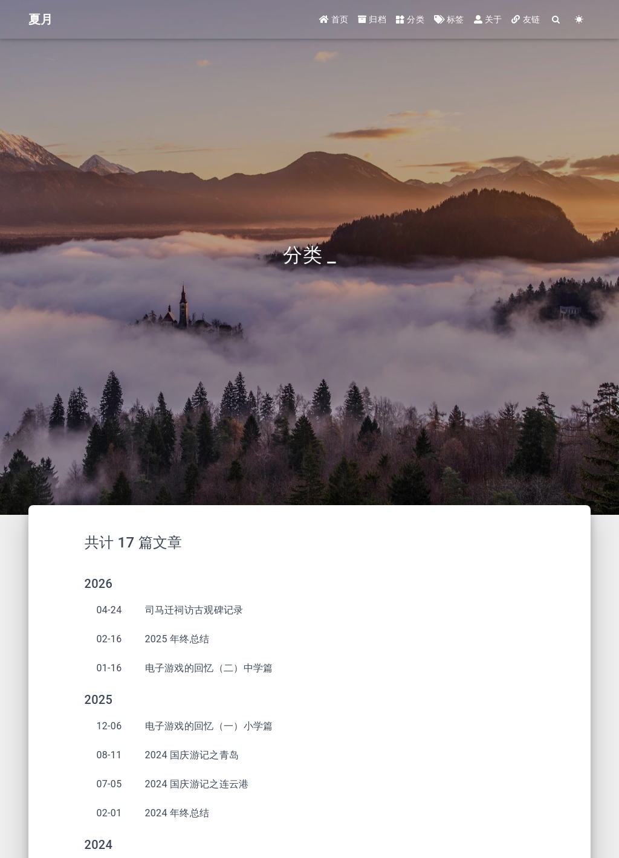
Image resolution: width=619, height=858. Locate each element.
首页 (334, 19)
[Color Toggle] (579, 19)
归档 (372, 19)
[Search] (556, 19)
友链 (525, 19)
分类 (410, 19)
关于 (488, 19)
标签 (449, 19)
